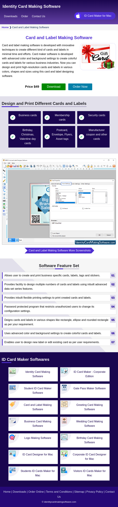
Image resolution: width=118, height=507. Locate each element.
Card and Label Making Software (38, 407)
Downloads (10, 16)
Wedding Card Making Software (89, 423)
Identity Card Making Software (32, 6)
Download (53, 86)
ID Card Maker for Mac (97, 15)
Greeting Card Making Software (89, 407)
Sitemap (79, 491)
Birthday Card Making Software (89, 440)
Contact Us (38, 16)
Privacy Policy (94, 491)
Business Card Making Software (37, 423)
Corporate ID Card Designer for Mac (89, 456)
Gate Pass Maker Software (89, 388)
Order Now (80, 86)
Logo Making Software (37, 438)
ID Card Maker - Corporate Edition (90, 374)
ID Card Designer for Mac (37, 454)
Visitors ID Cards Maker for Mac (89, 473)
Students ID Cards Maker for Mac (38, 473)
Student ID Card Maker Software (38, 390)
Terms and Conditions (59, 491)
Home (5, 27)
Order (24, 16)
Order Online (36, 491)
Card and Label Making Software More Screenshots (60, 250)
